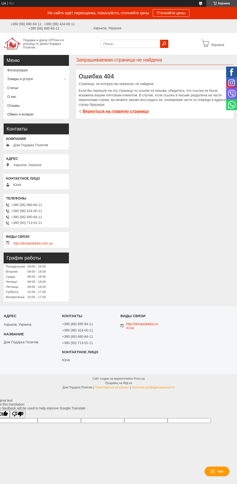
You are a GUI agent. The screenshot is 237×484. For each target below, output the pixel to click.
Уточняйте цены (171, 13)
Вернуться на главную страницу (116, 111)
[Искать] (164, 44)
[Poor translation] (17, 414)
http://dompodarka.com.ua (33, 243)
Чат (216, 471)
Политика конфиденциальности (153, 387)
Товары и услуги (20, 79)
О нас (11, 97)
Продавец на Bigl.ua (118, 383)
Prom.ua (139, 378)
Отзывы (13, 106)
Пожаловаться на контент (112, 387)
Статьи (12, 88)
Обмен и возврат (20, 114)
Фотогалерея (17, 70)
